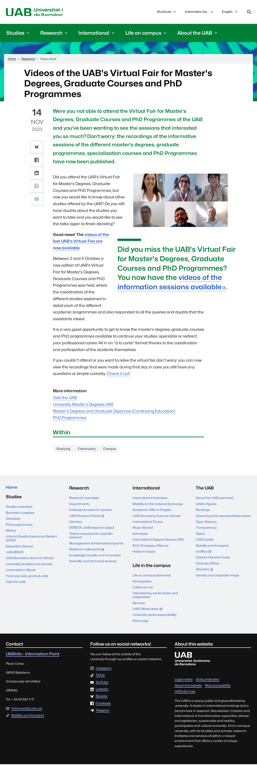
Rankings (203, 511)
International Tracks (148, 523)
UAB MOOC (15, 555)
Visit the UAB (65, 398)
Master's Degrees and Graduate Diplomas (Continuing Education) (114, 412)
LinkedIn (102, 691)
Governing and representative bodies (223, 517)
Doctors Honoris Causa (213, 559)
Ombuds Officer (207, 565)
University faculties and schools (29, 567)
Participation (142, 583)
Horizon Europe (144, 553)
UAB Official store (149, 611)
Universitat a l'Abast (21, 573)
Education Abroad (19, 549)
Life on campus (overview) (152, 577)
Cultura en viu (143, 589)
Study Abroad (143, 529)
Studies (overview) (19, 510)
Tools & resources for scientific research (91, 537)
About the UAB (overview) (215, 499)
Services (139, 604)
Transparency (206, 529)
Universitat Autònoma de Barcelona (47, 12)
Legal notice (184, 681)
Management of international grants (96, 545)
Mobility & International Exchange (158, 506)
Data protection (207, 681)
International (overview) (150, 499)
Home (12, 489)
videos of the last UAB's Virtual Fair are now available (81, 242)
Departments (79, 506)
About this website (188, 687)
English (230, 13)
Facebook (103, 705)
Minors (11, 533)
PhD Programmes (69, 418)
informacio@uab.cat (26, 710)
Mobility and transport (212, 547)
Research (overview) (84, 499)
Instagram (103, 670)
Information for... (199, 12)
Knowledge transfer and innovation (95, 557)
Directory (205, 571)
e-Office (204, 553)
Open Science (206, 523)
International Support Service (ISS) (158, 541)
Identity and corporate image (217, 577)
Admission (140, 535)
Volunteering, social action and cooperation (155, 597)
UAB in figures (206, 506)
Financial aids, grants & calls (27, 579)
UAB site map (185, 693)
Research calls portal (87, 551)
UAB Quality (205, 541)
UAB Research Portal (87, 518)
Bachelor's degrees (20, 515)
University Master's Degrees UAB (83, 405)
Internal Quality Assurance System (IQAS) (31, 541)
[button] (37, 147)
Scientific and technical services (93, 563)
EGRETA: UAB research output (91, 529)
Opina (200, 535)
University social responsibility (154, 616)
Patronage (140, 622)
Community (90, 450)
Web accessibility (218, 687)
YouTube (102, 684)
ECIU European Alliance (150, 547)
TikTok (100, 677)
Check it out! (118, 374)
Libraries (75, 523)
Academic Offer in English (152, 511)
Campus (115, 450)
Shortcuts (167, 12)
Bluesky (101, 698)
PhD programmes (19, 527)
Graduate (13, 522)
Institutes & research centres (90, 511)
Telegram (103, 712)
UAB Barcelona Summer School (30, 561)
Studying (64, 450)
